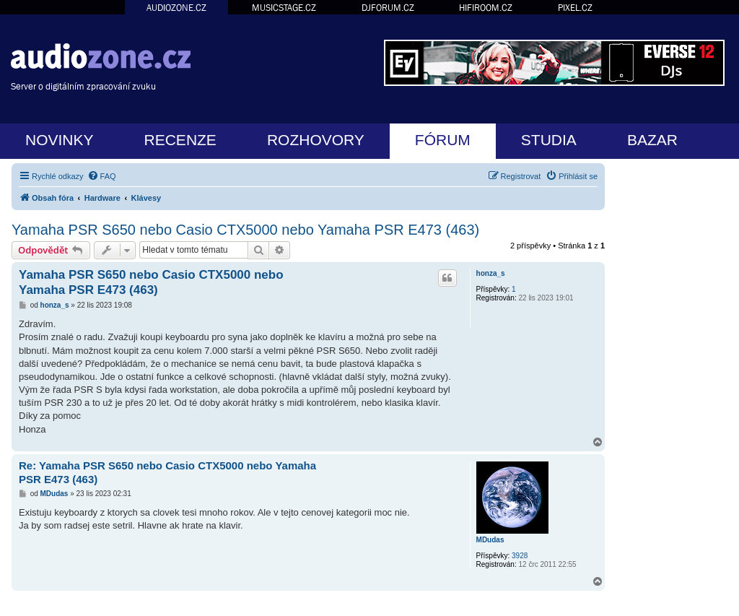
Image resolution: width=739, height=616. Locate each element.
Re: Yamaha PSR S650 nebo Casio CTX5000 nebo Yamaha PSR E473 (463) (167, 472)
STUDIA (549, 139)
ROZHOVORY (315, 139)
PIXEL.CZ (575, 7)
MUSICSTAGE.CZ (284, 7)
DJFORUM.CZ (388, 7)
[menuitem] (101, 176)
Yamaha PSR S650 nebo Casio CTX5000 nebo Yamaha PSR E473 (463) (245, 230)
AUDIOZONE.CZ (176, 7)
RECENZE (180, 139)
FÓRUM (443, 139)
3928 (520, 556)
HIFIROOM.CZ (485, 7)
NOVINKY (59, 139)
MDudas (490, 540)
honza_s (490, 273)
